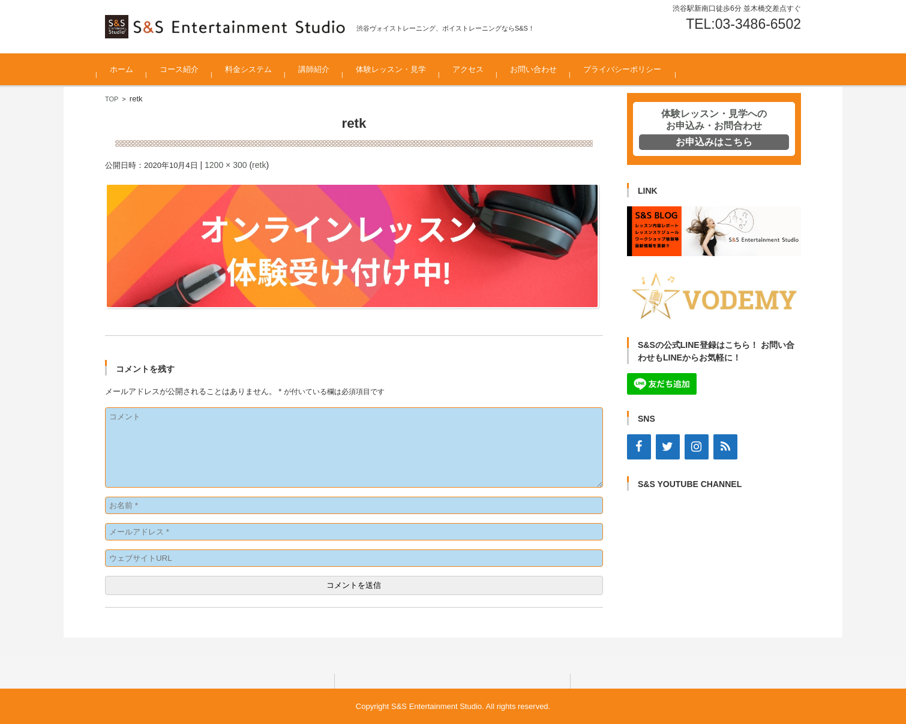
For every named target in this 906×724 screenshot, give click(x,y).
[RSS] (725, 446)
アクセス (476, 69)
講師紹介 (322, 69)
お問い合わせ (541, 69)
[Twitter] (668, 446)
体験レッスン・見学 (399, 69)
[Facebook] (639, 446)
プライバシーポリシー (631, 69)
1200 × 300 (226, 165)
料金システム (256, 69)
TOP (111, 99)
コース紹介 (187, 69)
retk (259, 165)
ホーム (130, 69)
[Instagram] (697, 446)
